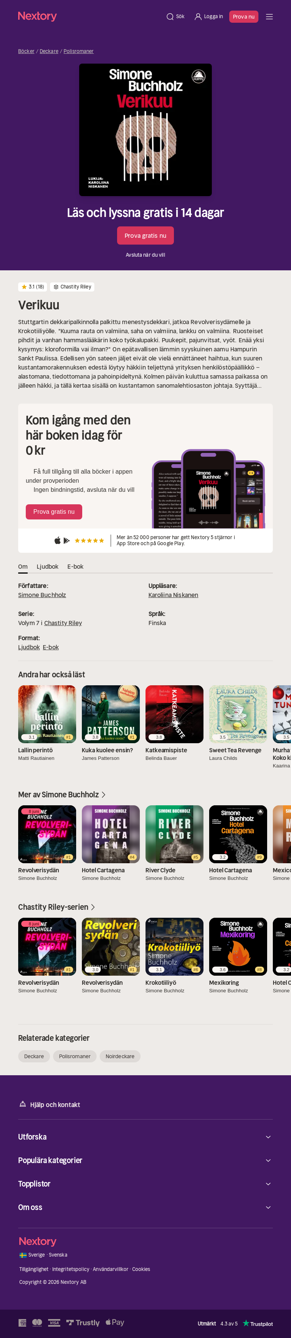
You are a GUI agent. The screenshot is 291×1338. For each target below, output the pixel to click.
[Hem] (89, 16)
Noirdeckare (120, 1056)
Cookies (141, 1269)
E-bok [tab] (75, 566)
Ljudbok (29, 647)
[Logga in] (208, 17)
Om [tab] (23, 566)
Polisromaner (79, 51)
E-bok (51, 647)
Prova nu (244, 16)
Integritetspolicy (70, 1269)
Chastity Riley (63, 623)
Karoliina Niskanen (174, 595)
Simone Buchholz (42, 595)
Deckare (49, 51)
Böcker (26, 51)
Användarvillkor (110, 1269)
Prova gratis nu (145, 235)
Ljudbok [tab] (47, 566)
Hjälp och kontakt (49, 1104)
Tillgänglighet (34, 1269)
